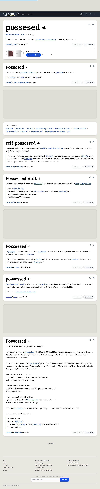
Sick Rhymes (18, 432)
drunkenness (31, 72)
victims (88, 184)
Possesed (8, 82)
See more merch (47, 55)
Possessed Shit (11, 131)
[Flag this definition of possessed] (93, 277)
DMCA (5, 470)
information (18, 408)
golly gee (11, 251)
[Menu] (95, 14)
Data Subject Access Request (44, 470)
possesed (8, 45)
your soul (59, 72)
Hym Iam (16, 267)
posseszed (24, 131)
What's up (19, 421)
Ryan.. (18, 202)
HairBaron (20, 167)
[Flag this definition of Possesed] (93, 66)
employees (28, 159)
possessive (40, 39)
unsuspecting (80, 184)
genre (33, 292)
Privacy (5, 465)
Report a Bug (39, 463)
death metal (19, 284)
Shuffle (50, 444)
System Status (39, 468)
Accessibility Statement (42, 460)
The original (10, 284)
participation (29, 352)
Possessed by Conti (62, 128)
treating (39, 259)
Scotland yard (32, 400)
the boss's (49, 156)
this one (37, 262)
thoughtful (43, 148)
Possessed (9, 267)
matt (15, 297)
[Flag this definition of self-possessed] (93, 142)
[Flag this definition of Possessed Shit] (93, 177)
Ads (4, 460)
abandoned (38, 184)
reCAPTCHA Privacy (73, 460)
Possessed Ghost (79, 128)
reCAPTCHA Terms (72, 463)
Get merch (89, 45)
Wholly (8, 34)
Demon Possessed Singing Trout (57, 131)
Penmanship (37, 424)
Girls (46, 39)
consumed (15, 34)
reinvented (19, 292)
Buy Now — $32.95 (33, 55)
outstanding (34, 363)
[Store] (86, 14)
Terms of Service (8, 468)
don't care (52, 39)
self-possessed (36, 131)
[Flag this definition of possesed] (92, 24)
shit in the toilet (39, 191)
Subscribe (65, 480)
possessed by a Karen (44, 128)
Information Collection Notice (44, 465)
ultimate (23, 72)
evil (22, 34)
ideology (31, 254)
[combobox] (49, 14)
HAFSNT (16, 45)
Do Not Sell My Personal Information (78, 465)
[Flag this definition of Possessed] (93, 245)
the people (42, 251)
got (36, 77)
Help (4, 463)
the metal (27, 292)
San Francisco (42, 284)
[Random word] (81, 14)
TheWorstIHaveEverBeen (21, 82)
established (84, 156)
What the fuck (18, 188)
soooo (22, 77)
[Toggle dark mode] (90, 14)
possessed (20, 128)
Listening (22, 424)
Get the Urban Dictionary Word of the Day (50, 476)
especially (51, 148)
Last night (11, 77)
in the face (59, 148)
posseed (30, 128)
